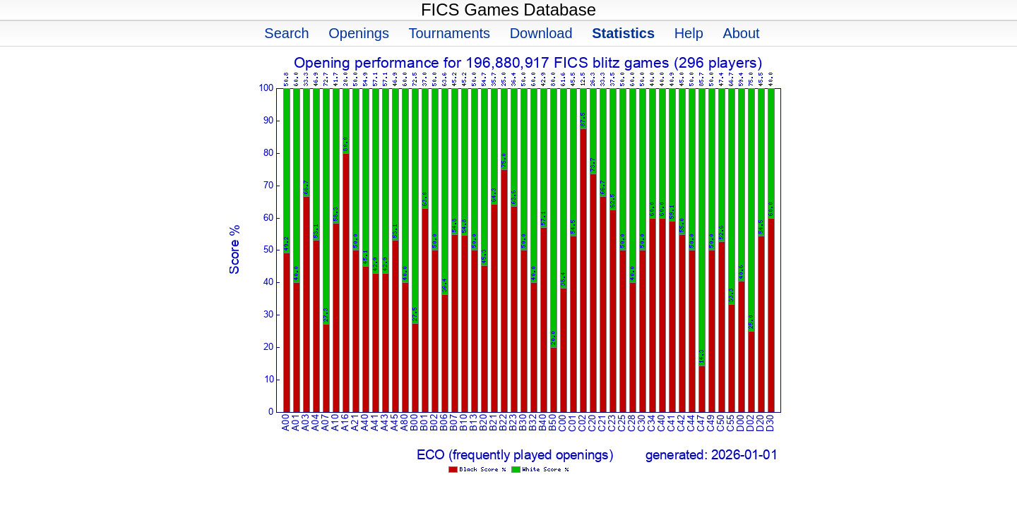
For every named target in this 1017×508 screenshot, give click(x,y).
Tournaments (449, 33)
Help (688, 33)
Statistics (623, 33)
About (740, 33)
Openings (358, 33)
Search (286, 33)
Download (541, 33)
